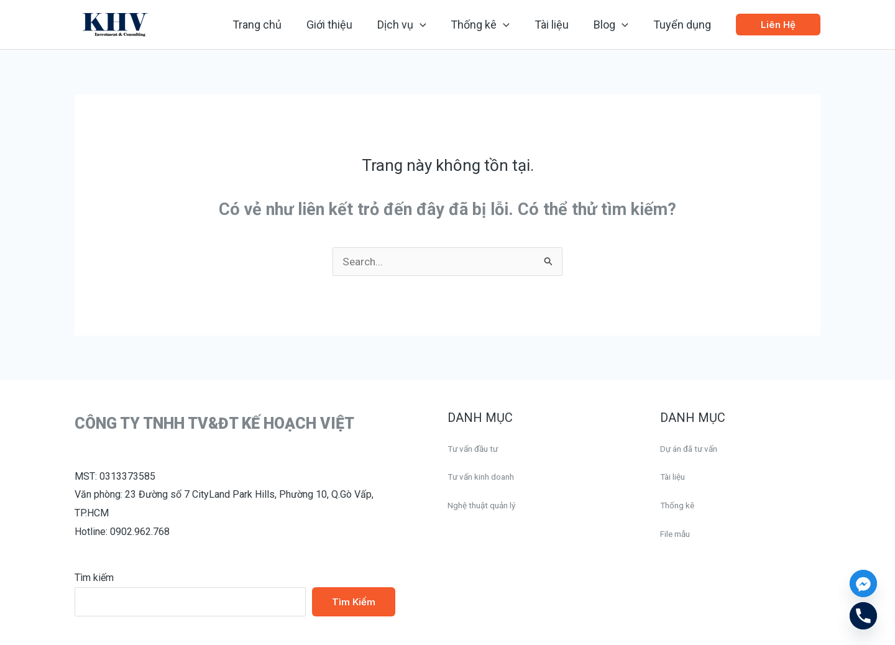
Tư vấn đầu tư (478, 449)
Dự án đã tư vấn (694, 449)
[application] (431, 25)
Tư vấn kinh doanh (487, 477)
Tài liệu (675, 477)
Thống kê (680, 505)
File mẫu (678, 534)
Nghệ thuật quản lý (488, 505)
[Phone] (863, 615)
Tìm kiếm (94, 578)
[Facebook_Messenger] (863, 583)
